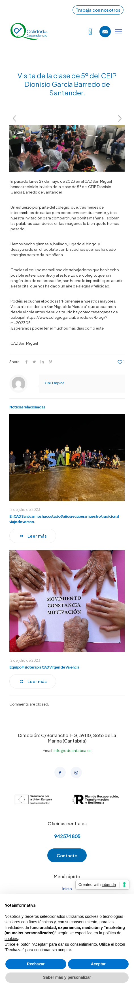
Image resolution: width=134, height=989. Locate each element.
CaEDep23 (54, 383)
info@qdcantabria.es (73, 750)
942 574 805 (67, 836)
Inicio (67, 888)
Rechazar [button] (35, 964)
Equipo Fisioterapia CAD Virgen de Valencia (44, 667)
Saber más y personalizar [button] (67, 977)
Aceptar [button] (98, 964)
